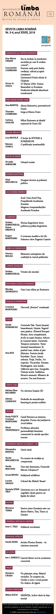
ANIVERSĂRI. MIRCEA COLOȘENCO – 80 (22, 444)
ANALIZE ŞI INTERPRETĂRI (16, 302)
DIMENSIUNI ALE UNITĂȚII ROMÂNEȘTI (21, 53)
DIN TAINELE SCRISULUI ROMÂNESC (20, 284)
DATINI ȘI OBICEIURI (14, 590)
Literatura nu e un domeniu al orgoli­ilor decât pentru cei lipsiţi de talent (35, 493)
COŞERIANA (11, 217)
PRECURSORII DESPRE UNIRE (17, 100)
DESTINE (9, 503)
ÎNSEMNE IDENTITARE (14, 174)
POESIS (9, 319)
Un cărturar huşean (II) (32, 391)
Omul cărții (26, 450)
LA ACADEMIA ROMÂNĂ (16, 192)
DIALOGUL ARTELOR (14, 537)
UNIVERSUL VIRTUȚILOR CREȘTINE (19, 521)
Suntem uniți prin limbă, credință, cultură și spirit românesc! (33, 71)
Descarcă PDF (46, 46)
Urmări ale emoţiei (30, 272)
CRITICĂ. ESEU (11, 385)
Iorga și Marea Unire (30, 112)
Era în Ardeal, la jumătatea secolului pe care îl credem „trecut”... (33, 62)
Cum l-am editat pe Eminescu (35, 290)
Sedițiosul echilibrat (30, 475)
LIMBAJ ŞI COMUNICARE (16, 248)
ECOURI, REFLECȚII (13, 133)
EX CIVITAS (10, 552)
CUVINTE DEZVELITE (14, 266)
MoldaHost (41, 612)
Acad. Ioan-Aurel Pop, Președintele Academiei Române (32, 201)
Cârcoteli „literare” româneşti (35, 307)
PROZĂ (9, 568)
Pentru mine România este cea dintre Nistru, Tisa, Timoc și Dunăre (35, 511)
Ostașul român (28, 162)
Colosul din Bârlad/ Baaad (33, 481)
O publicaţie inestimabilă (33, 144)
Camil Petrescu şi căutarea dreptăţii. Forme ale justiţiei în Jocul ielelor (35, 420)
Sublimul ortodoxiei (30, 527)
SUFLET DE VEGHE (13, 156)
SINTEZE (9, 411)
